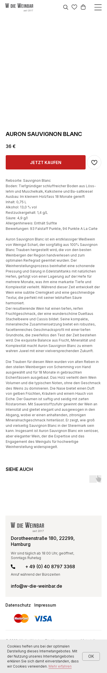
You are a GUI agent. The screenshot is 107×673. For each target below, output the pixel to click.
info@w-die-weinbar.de (36, 586)
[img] (19, 7)
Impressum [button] (45, 605)
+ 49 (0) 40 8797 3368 (50, 566)
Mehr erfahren (60, 666)
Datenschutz (18, 605)
